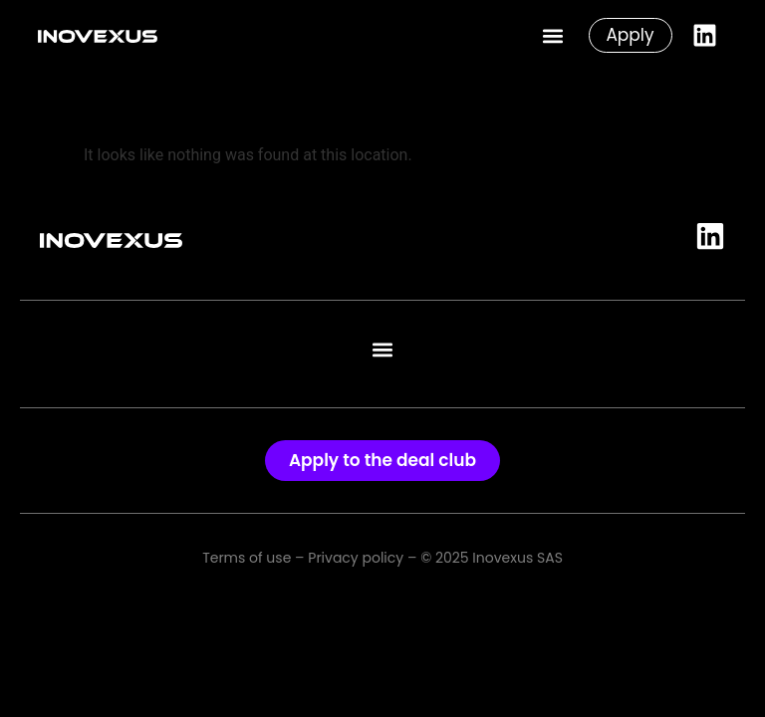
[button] (552, 35)
